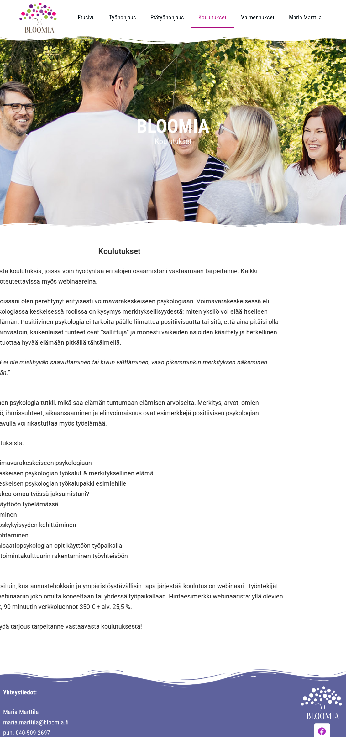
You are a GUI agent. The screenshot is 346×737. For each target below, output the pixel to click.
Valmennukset (258, 17)
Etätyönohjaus (167, 17)
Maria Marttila (305, 17)
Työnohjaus (122, 17)
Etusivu (86, 17)
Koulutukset (212, 17)
